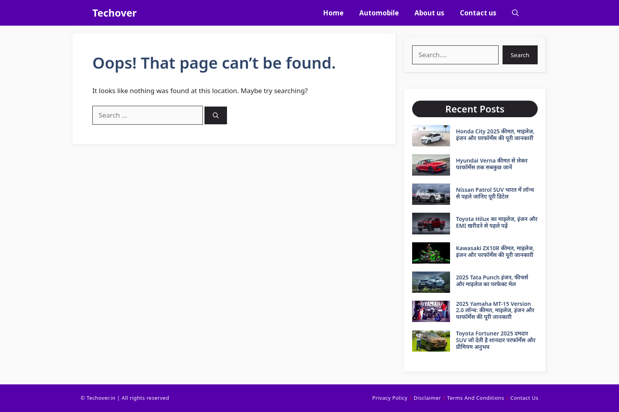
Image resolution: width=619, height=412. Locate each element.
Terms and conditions (476, 397)
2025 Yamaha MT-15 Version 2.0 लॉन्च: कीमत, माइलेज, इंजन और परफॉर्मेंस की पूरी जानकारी (495, 310)
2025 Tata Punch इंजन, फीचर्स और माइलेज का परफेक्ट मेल (492, 280)
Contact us (478, 12)
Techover (114, 12)
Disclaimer (427, 397)
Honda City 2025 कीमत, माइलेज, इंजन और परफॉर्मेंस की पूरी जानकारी (495, 134)
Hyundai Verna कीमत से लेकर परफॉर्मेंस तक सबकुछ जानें (491, 164)
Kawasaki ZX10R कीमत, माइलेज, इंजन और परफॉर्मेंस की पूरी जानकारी (495, 251)
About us (429, 12)
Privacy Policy (389, 397)
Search (520, 55)
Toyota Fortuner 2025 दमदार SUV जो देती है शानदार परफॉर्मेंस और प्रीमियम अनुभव (495, 340)
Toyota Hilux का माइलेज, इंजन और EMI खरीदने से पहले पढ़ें (496, 222)
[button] (515, 13)
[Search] (215, 115)
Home (333, 12)
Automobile (379, 12)
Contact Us (524, 397)
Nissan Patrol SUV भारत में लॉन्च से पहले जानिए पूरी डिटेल (495, 193)
